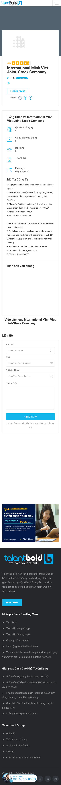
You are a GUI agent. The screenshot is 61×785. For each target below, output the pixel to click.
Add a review (17, 91)
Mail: (8, 357)
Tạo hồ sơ (11, 622)
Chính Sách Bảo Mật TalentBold (23, 757)
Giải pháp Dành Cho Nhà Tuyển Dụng (25, 668)
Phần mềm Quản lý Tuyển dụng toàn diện (27, 676)
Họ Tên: (9, 344)
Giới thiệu (11, 733)
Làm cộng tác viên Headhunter (22, 646)
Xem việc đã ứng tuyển (18, 634)
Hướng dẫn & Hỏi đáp (17, 745)
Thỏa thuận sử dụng (17, 739)
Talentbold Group (13, 725)
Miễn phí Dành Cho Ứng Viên (20, 614)
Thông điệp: (11, 383)
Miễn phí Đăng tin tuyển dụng (21, 713)
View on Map (21, 78)
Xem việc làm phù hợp (18, 628)
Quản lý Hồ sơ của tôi (17, 640)
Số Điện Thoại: (13, 370)
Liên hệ (10, 751)
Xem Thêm (12, 602)
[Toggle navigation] (56, 3)
